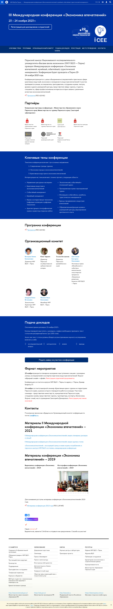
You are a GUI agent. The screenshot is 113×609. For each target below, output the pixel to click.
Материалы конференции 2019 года (40, 506)
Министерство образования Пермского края (94, 568)
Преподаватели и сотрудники (18, 569)
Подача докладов (62, 48)
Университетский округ (41, 571)
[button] (59, 481)
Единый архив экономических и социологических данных (95, 560)
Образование (39, 547)
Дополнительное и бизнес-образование (42, 567)
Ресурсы (88, 547)
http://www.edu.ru (65, 593)
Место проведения (89, 48)
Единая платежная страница (17, 585)
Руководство (13, 563)
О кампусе (13, 547)
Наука (62, 547)
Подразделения (13, 566)
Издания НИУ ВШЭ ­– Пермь (93, 550)
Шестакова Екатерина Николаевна (75, 259)
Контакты (101, 48)
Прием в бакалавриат (40, 557)
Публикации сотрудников (93, 557)
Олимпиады (37, 553)
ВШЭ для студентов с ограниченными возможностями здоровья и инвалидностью (20, 580)
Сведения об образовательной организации (18, 551)
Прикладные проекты (66, 553)
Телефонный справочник (16, 573)
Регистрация (75, 48)
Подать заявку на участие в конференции (56, 360)
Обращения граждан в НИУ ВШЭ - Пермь (19, 556)
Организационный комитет (43, 48)
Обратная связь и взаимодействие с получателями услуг (45, 575)
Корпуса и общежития (15, 576)
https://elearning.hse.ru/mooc (94, 593)
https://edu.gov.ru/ (40, 593)
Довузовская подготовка (42, 550)
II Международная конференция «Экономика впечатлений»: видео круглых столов (54, 442)
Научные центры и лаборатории (70, 550)
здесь (104, 603)
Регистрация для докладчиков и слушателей (30, 27)
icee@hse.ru (33, 415)
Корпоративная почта (92, 564)
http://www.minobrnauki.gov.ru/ (18, 593)
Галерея (57, 51)
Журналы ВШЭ (89, 553)
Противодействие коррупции (18, 560)
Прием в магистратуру (41, 560)
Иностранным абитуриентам (43, 563)
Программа (27, 48)
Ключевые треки (15, 48)
